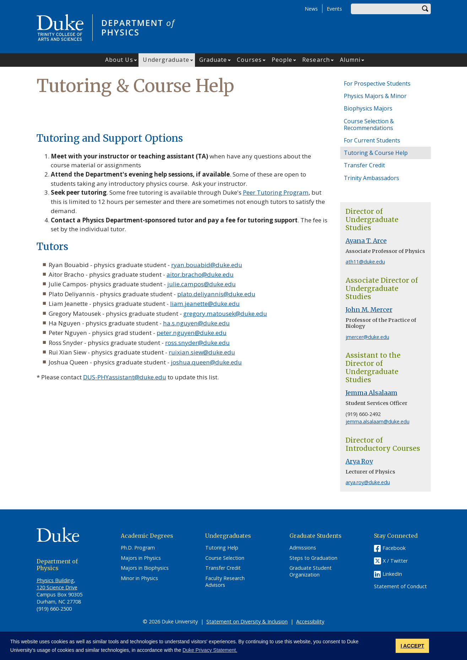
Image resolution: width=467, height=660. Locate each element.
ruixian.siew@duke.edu (202, 352)
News (311, 8)
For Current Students (372, 140)
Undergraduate (166, 60)
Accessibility (310, 621)
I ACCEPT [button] (412, 646)
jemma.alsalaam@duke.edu (377, 421)
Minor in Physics (139, 578)
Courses (249, 60)
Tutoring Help (221, 548)
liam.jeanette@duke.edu (205, 303)
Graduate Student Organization (310, 571)
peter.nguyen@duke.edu (192, 333)
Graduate (213, 60)
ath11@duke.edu (365, 261)
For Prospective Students (377, 83)
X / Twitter (395, 560)
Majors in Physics (141, 558)
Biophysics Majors (368, 108)
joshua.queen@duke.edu (206, 362)
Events (334, 8)
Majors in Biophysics (145, 568)
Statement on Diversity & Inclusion (247, 621)
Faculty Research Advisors (225, 581)
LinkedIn (392, 573)
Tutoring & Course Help (376, 153)
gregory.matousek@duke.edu (225, 313)
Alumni (350, 60)
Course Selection (224, 558)
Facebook (394, 548)
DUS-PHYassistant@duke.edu (124, 377)
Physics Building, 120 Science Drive (57, 584)
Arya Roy (359, 461)
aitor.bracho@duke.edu (200, 274)
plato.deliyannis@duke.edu (216, 294)
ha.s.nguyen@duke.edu (196, 323)
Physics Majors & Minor (375, 96)
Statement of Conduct (400, 586)
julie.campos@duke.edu (201, 284)
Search (425, 9)
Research (316, 60)
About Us (119, 60)
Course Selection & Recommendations (369, 124)
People (282, 60)
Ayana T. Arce (366, 241)
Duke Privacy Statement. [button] (210, 650)
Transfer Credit (364, 165)
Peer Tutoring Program (276, 192)
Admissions (302, 548)
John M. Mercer (369, 310)
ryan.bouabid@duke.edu (206, 265)
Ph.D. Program (138, 548)
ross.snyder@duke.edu (197, 343)
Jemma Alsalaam (371, 393)
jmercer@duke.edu (367, 337)
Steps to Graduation (313, 558)
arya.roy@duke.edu (368, 482)
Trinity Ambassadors (371, 178)
